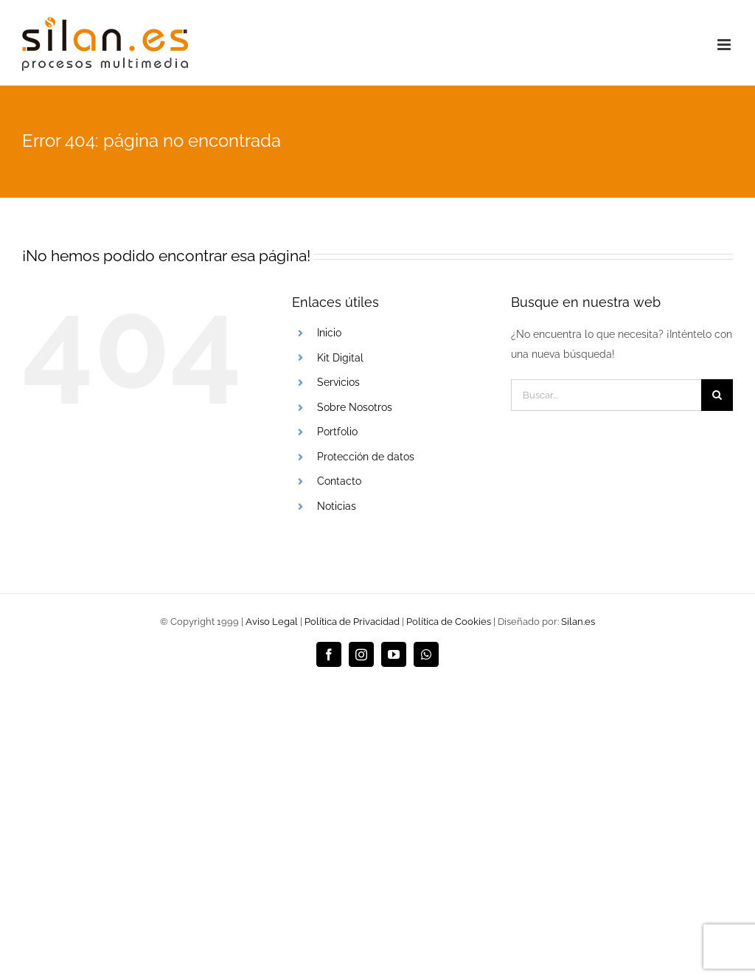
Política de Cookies (448, 621)
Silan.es (578, 621)
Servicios (338, 382)
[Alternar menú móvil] (725, 44)
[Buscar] (717, 395)
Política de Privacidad (352, 621)
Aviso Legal (272, 621)
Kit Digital (340, 358)
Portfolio (337, 431)
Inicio (329, 333)
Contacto (339, 481)
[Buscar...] (606, 395)
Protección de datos (365, 457)
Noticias (336, 506)
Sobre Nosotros (354, 407)
